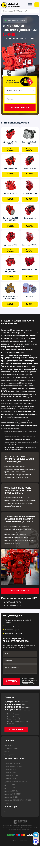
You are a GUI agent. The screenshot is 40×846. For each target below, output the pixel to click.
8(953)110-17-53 (16, 702)
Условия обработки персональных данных (28, 682)
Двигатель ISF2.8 (10, 169)
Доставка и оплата (11, 748)
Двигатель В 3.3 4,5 (10, 193)
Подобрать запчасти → (10, 149)
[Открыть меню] (30, 4)
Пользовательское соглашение (15, 812)
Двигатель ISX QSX (29, 269)
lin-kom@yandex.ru (12, 714)
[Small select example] (20, 90)
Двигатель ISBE (10, 245)
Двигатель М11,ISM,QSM (10, 270)
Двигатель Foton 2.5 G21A (29, 143)
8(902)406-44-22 (17, 710)
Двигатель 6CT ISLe (29, 245)
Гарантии (7, 751)
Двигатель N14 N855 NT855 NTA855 (10, 297)
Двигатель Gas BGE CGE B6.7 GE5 (10, 219)
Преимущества (9, 755)
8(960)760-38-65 (17, 707)
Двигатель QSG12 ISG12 (10, 143)
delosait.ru (25, 840)
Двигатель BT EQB (29, 193)
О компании (8, 745)
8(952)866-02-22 (15, 704)
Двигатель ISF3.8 (29, 169)
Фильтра (29, 296)
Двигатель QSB (29, 218)
